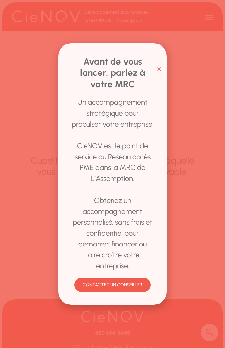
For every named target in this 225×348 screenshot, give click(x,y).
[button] (159, 69)
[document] (112, 174)
